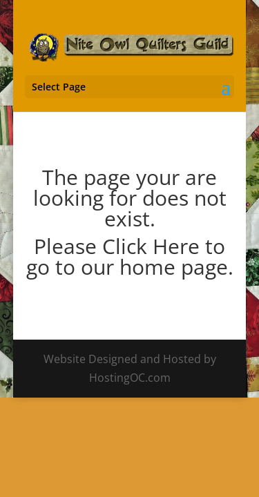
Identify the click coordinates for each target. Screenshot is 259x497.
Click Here (151, 246)
